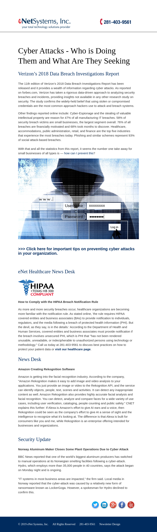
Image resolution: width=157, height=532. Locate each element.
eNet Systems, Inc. (38, 524)
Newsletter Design (109, 524)
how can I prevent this (78, 153)
